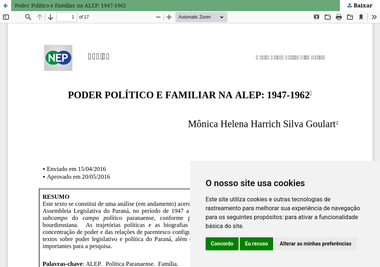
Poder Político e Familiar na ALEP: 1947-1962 (70, 5)
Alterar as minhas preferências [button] (315, 244)
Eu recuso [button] (256, 244)
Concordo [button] (222, 244)
